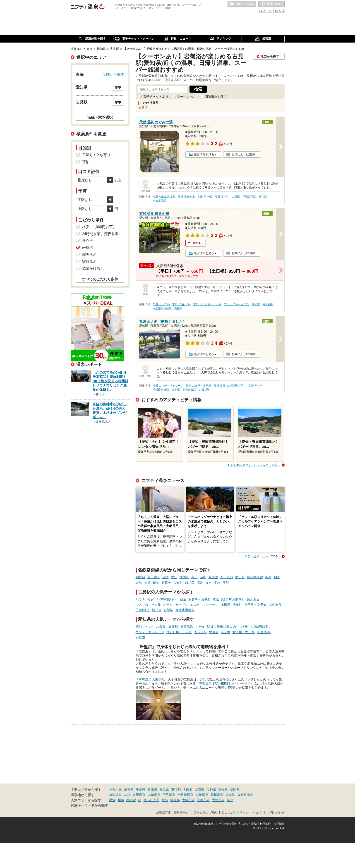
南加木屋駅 (159, 200)
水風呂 (225, 605)
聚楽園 (213, 577)
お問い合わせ (276, 812)
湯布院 (230, 795)
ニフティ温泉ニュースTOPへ (261, 556)
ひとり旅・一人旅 (148, 605)
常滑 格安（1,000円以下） (230, 385)
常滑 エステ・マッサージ (168, 385)
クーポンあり (186, 96)
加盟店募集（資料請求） (172, 812)
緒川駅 (263, 196)
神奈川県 (115, 789)
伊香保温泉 (185, 795)
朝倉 (277, 577)
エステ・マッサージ (204, 605)
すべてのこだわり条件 (100, 279)
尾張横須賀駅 (161, 389)
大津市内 (218, 800)
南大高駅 (268, 304)
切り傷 (156, 610)
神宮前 (140, 577)
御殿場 (175, 800)
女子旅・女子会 (255, 605)
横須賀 (131, 800)
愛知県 (223, 789)
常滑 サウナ (255, 385)
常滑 (226, 582)
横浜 (112, 800)
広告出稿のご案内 (205, 812)
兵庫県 (152, 789)
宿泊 (183, 599)
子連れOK (143, 610)
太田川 (240, 577)
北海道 (199, 789)
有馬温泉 (139, 795)
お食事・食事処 (199, 599)
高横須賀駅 (189, 389)
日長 (156, 582)
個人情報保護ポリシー (207, 823)
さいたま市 (151, 800)
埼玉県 (129, 789)
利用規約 (265, 823)
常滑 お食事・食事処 (198, 385)
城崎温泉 (154, 795)
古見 (139, 582)
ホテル (168, 605)
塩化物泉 (275, 605)
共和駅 (256, 304)
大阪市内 (188, 800)
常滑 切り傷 (204, 196)
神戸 (230, 800)
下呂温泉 (169, 795)
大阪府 (187, 789)
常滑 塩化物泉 (186, 196)
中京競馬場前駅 (162, 308)
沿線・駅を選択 (100, 117)
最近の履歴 (271, 4)
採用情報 (279, 823)
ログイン (265, 11)
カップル (181, 605)
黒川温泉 (217, 795)
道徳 (165, 577)
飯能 (165, 800)
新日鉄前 (226, 577)
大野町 (178, 582)
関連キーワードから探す (89, 805)
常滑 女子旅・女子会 (236, 304)
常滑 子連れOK (181, 304)
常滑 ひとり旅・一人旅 (207, 304)
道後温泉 (202, 795)
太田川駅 (204, 389)
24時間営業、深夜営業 (100, 234)
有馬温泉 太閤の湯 (152, 679)
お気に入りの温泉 (242, 4)
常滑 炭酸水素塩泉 (164, 196)
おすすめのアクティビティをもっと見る (254, 465)
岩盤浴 (168, 610)
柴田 (194, 577)
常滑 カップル (161, 304)
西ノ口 (189, 582)
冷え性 (237, 605)
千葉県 (140, 789)
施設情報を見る (204, 154)
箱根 (127, 795)
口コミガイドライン (235, 812)
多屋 (217, 582)
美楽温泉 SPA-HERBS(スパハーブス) (225, 683)
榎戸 (208, 582)
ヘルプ (257, 812)
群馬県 (164, 789)
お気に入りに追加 (243, 154)
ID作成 (280, 11)
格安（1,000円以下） (162, 599)
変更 (118, 88)
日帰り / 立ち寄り (96, 155)
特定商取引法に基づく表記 (240, 823)
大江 (174, 577)
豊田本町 (153, 577)
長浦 (147, 582)
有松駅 (178, 308)
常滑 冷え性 (222, 196)
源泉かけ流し (93, 268)
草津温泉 (115, 795)
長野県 (211, 789)
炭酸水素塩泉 (184, 610)
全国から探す (113, 74)
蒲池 (200, 582)
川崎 (121, 800)
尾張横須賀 (255, 577)
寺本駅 (176, 389)
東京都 (176, 789)
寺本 (268, 577)
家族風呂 (89, 261)
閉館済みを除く (216, 96)
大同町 (184, 577)
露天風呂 (253, 599)
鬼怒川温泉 (245, 795)
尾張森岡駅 (249, 196)
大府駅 (236, 196)
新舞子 (166, 582)
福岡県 (235, 789)
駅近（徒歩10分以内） (229, 599)
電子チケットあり (155, 96)
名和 (203, 577)
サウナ (140, 599)
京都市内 (203, 800)
